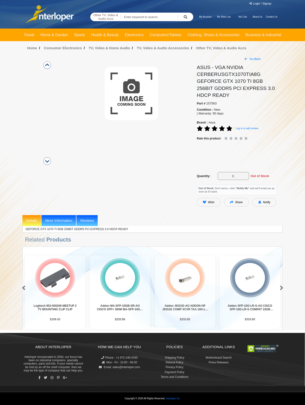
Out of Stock (260, 176)
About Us (257, 16)
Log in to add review (247, 128)
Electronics (134, 35)
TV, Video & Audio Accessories (163, 48)
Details (31, 220)
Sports (79, 35)
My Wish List (224, 16)
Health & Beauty (105, 35)
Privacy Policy (174, 367)
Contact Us (271, 16)
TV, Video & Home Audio (109, 48)
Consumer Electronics (63, 48)
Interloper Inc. (173, 398)
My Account (205, 16)
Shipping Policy (174, 357)
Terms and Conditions (174, 377)
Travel (29, 35)
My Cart (243, 16)
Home (32, 48)
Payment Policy (174, 372)
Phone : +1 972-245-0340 (119, 357)
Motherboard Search (219, 357)
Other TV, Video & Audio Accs (105, 17)
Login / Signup (260, 3)
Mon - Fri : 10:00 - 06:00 (119, 362)
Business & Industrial (263, 35)
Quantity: (203, 176)
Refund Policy (174, 362)
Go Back (252, 59)
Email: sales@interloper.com (119, 367)
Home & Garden (54, 35)
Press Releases (218, 362)
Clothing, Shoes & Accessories (213, 35)
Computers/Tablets (165, 35)
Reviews (87, 220)
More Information (58, 220)
